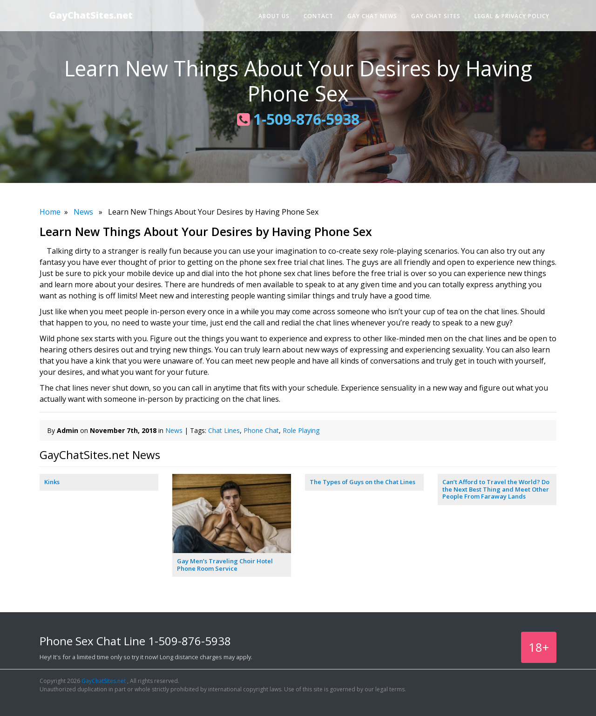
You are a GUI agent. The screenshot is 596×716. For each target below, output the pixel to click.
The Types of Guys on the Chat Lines (362, 482)
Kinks (52, 482)
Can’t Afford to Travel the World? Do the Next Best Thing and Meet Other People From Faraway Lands (495, 489)
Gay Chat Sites (436, 16)
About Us (274, 16)
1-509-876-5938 (298, 119)
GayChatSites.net (91, 15)
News (83, 212)
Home (50, 212)
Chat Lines (224, 430)
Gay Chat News (372, 16)
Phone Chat (261, 430)
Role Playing (301, 430)
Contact (318, 16)
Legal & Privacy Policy (511, 16)
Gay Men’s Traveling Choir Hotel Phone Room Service (225, 565)
